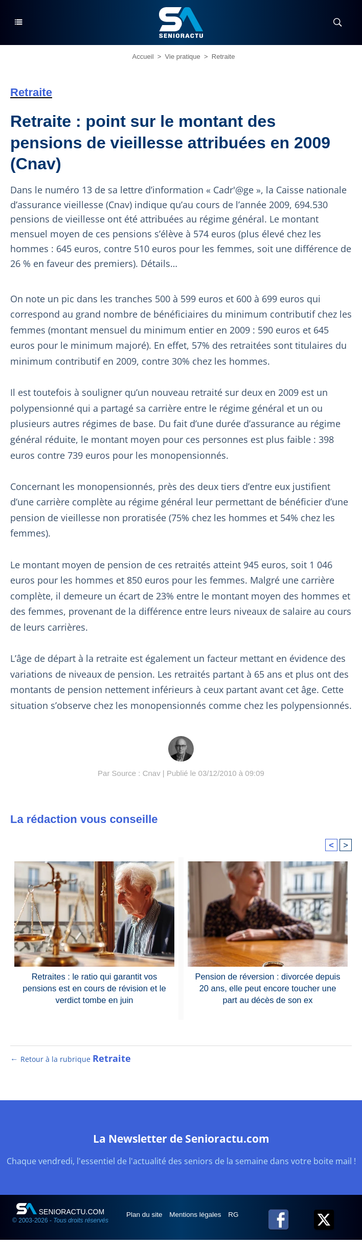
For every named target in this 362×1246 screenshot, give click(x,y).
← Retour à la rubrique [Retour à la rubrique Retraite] (70, 1065)
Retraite (223, 56)
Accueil (143, 56)
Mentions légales (199, 1220)
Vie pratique (182, 56)
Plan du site (146, 1220)
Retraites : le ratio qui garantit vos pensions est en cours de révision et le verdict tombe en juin (94, 988)
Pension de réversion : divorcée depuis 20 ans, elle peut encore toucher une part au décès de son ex (268, 988)
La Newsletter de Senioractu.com (181, 1144)
